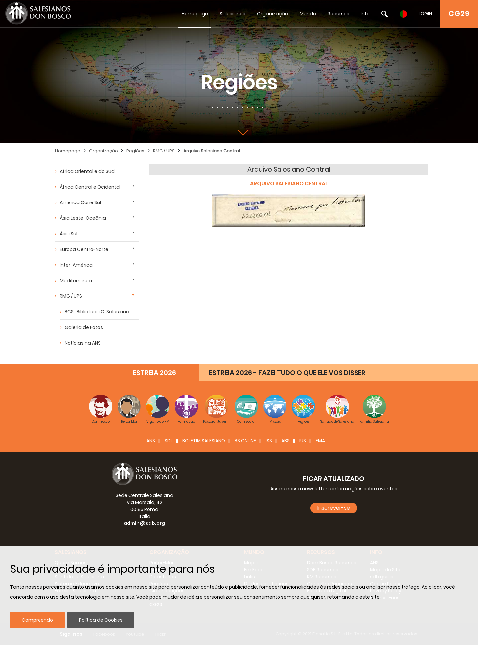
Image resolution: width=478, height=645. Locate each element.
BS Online (245, 440)
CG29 (459, 13)
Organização (272, 13)
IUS (302, 440)
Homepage (195, 13)
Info (365, 13)
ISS (269, 440)
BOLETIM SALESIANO (203, 440)
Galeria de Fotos (84, 327)
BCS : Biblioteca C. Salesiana (97, 311)
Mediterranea (76, 280)
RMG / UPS (164, 151)
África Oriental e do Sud (87, 171)
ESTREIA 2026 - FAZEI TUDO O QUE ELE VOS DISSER (287, 372)
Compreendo (37, 620)
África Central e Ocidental (90, 187)
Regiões (135, 151)
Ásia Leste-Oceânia (83, 218)
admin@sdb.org (144, 523)
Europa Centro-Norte (84, 249)
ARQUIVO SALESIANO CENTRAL (289, 183)
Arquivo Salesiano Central (211, 151)
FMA (320, 440)
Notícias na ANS (83, 343)
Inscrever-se (333, 508)
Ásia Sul (68, 233)
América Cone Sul (80, 202)
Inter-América (76, 265)
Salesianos (232, 13)
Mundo (308, 13)
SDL (169, 440)
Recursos (338, 13)
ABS (285, 440)
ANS (150, 440)
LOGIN (425, 13)
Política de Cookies (101, 620)
